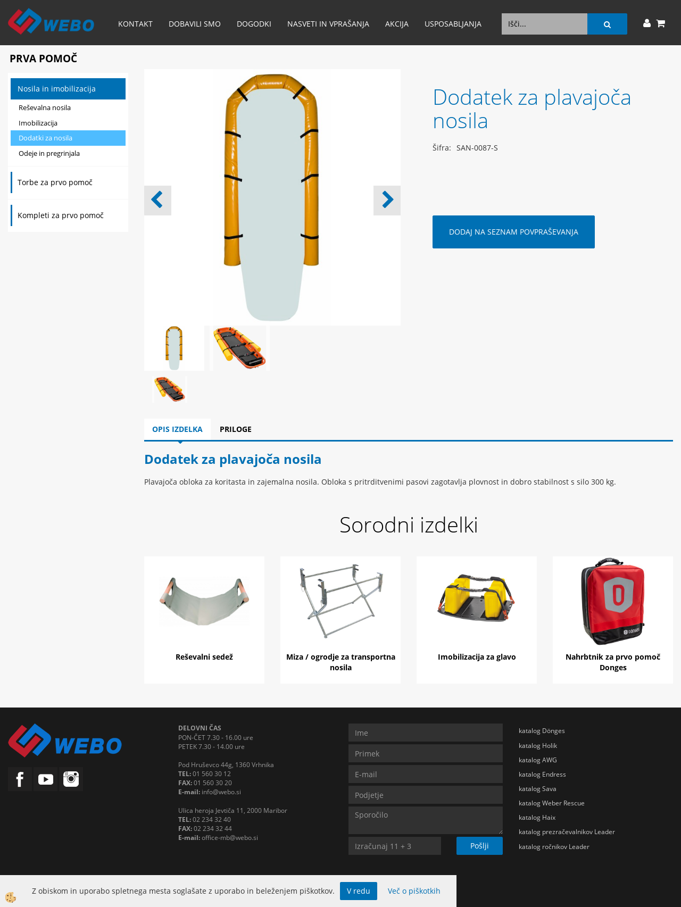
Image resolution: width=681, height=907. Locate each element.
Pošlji (479, 846)
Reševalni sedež (204, 657)
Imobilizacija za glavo (477, 657)
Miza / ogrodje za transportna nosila (340, 662)
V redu (358, 891)
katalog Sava (538, 788)
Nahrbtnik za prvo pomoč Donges (613, 662)
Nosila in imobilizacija (57, 89)
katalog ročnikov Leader (554, 846)
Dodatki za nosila (45, 138)
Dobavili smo (195, 24)
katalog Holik (538, 745)
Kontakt (135, 24)
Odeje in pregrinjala (49, 153)
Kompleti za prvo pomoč (61, 215)
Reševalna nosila (45, 107)
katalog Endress (542, 774)
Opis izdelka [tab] (177, 429)
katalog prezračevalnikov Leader (567, 831)
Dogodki (254, 24)
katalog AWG (538, 759)
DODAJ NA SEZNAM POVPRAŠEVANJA (513, 232)
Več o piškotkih (414, 891)
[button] (387, 200)
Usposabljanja (453, 24)
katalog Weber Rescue (552, 803)
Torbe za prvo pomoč (55, 182)
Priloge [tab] (236, 429)
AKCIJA (397, 24)
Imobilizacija (38, 123)
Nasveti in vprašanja (328, 24)
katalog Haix (537, 817)
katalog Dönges (542, 730)
